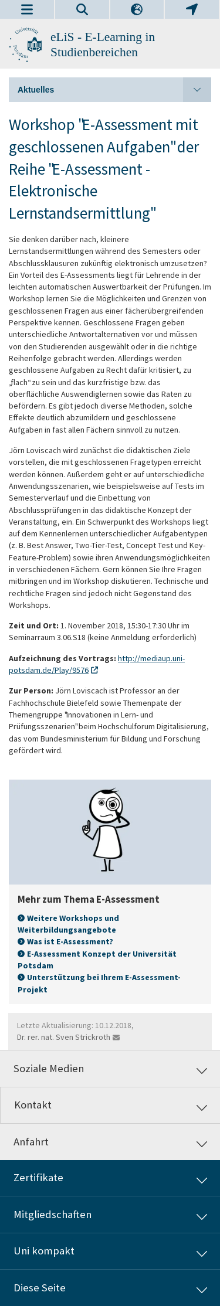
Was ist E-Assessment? (70, 941)
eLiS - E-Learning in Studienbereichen (102, 44)
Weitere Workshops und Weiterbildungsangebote (68, 924)
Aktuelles (114, 89)
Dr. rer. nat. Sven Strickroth (63, 1037)
